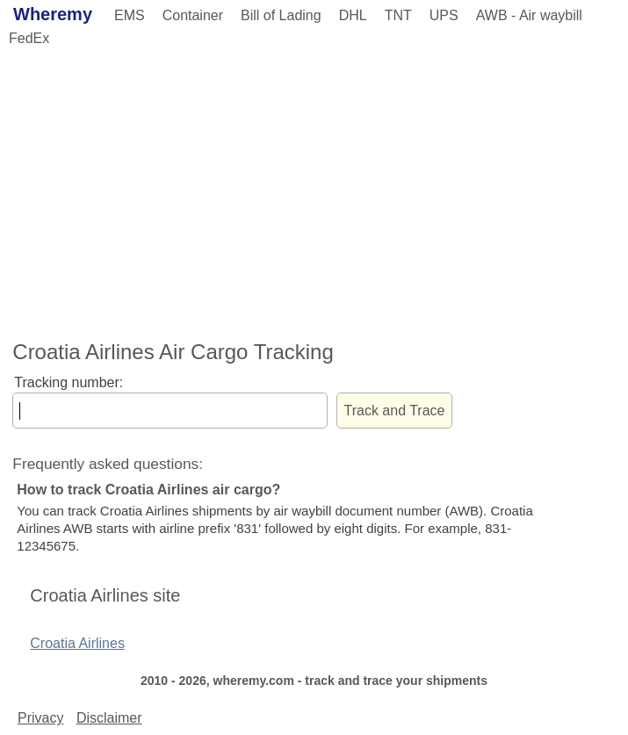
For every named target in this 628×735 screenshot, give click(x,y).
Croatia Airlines (77, 643)
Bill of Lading (281, 15)
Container (192, 15)
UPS (443, 15)
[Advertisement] (313, 190)
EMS (129, 15)
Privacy (40, 717)
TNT (398, 15)
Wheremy (52, 14)
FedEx (29, 38)
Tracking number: (68, 382)
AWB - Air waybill (529, 15)
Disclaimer (109, 717)
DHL (353, 15)
